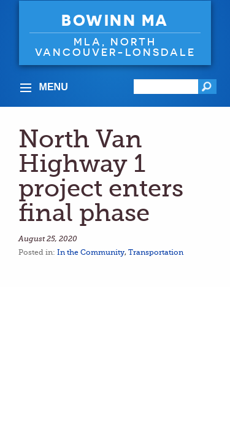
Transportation (155, 252)
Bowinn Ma (115, 20)
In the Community (91, 252)
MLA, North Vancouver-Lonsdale (115, 47)
